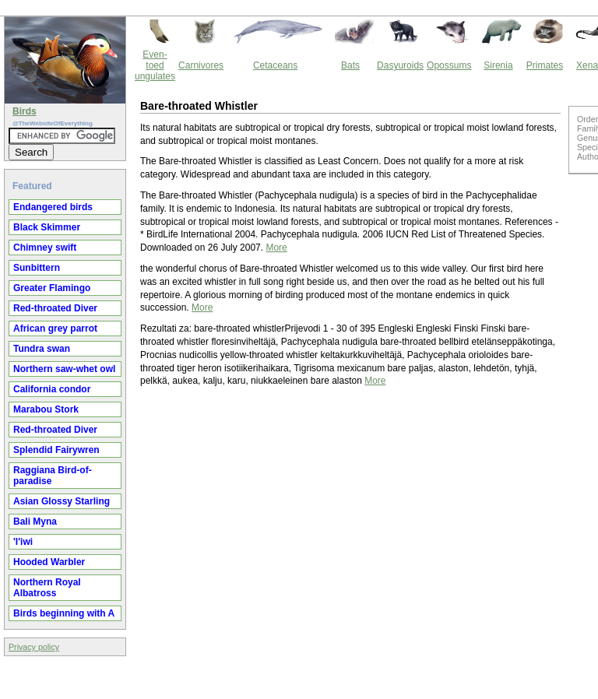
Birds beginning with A (63, 613)
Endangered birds (53, 207)
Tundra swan (41, 348)
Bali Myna (35, 521)
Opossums (449, 65)
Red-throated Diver (55, 308)
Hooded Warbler (49, 562)
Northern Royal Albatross (47, 588)
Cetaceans (275, 65)
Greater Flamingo (51, 288)
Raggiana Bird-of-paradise (52, 475)
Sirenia (498, 65)
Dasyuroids (400, 65)
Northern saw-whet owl (64, 369)
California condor (51, 389)
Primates (544, 65)
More (276, 247)
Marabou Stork (46, 409)
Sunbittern (36, 267)
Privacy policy (34, 647)
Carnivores (200, 65)
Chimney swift (44, 247)
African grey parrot (55, 328)
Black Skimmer (46, 227)
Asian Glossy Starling (61, 501)
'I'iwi (23, 541)
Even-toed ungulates (155, 65)
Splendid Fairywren (56, 449)
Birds (24, 111)
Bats (350, 65)
